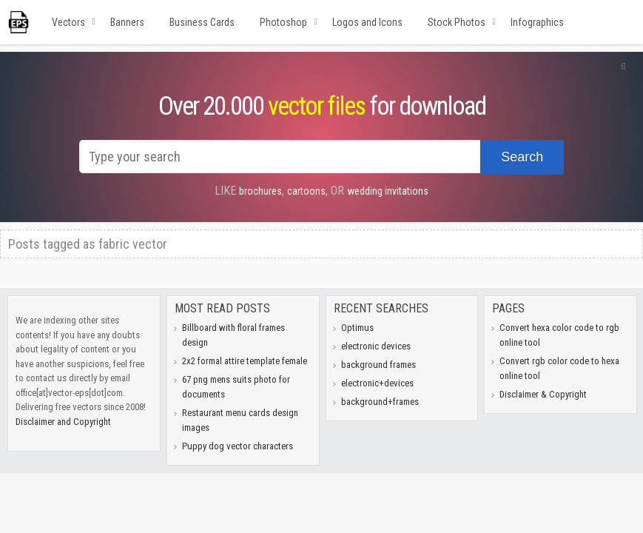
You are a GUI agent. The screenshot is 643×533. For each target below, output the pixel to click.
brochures (260, 191)
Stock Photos (456, 22)
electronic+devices (377, 383)
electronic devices (376, 346)
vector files (316, 106)
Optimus (357, 327)
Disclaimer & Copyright (543, 394)
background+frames (380, 401)
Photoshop (283, 22)
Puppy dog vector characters (237, 446)
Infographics (537, 22)
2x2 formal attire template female (244, 360)
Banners (127, 22)
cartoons (306, 191)
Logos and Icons (367, 22)
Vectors (68, 22)
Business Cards (202, 22)
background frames (378, 364)
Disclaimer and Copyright (63, 421)
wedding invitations (387, 191)
